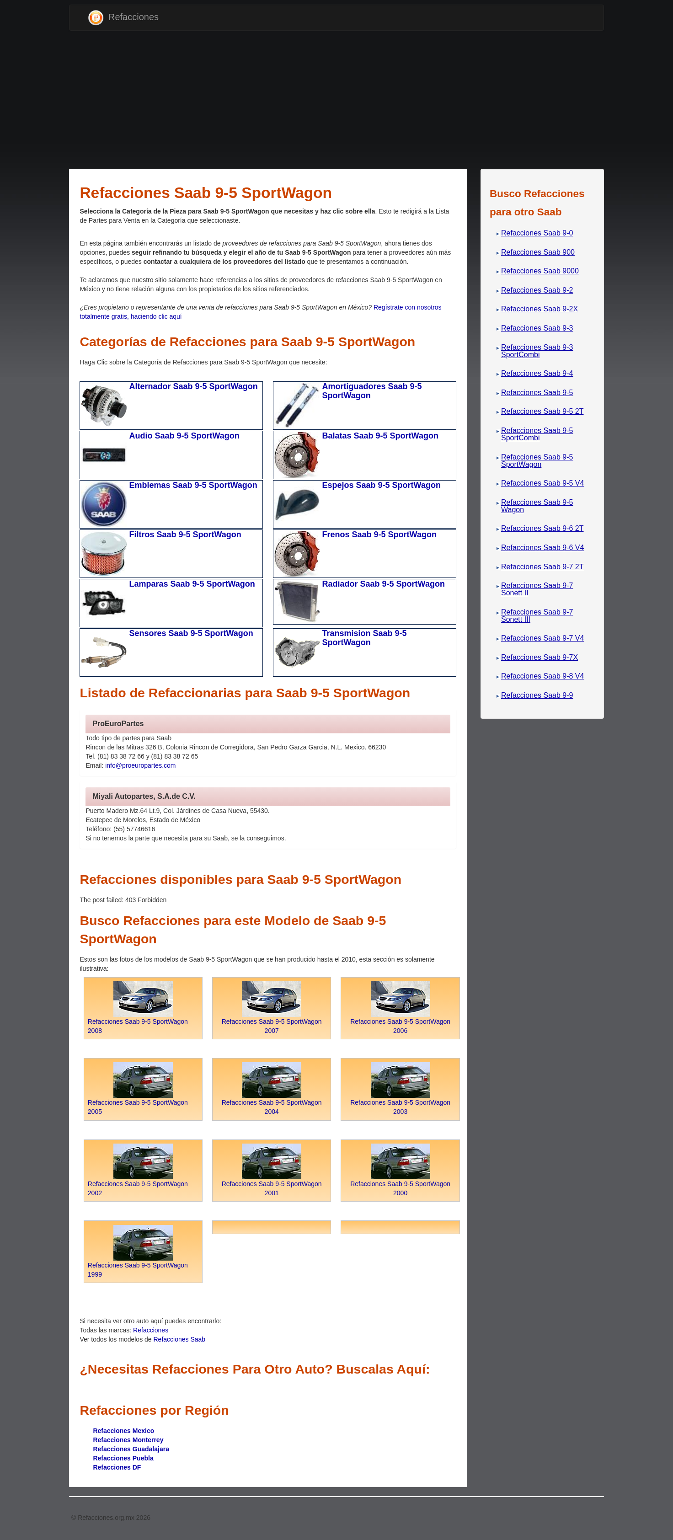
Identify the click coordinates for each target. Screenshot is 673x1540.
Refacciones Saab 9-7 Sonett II (537, 589)
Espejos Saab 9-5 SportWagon (381, 485)
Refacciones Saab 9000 (540, 271)
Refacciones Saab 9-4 (537, 373)
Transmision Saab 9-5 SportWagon (364, 638)
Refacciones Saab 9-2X (539, 309)
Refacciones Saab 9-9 (537, 695)
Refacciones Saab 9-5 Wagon (537, 505)
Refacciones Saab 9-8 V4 (542, 676)
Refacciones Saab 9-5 (537, 392)
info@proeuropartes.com (140, 765)
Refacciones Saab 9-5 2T (542, 411)
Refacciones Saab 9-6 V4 (542, 547)
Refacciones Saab (180, 1339)
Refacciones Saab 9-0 (537, 233)
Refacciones (123, 18)
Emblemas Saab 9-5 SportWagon (193, 485)
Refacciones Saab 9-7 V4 (542, 638)
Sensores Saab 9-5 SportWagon (191, 633)
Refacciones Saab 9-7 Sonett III (537, 615)
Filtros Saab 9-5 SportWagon (185, 534)
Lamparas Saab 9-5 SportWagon (192, 583)
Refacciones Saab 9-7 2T (542, 567)
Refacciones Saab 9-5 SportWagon (537, 460)
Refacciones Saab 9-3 (537, 328)
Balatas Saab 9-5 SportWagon (380, 435)
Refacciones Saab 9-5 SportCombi (537, 434)
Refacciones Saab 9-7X (539, 657)
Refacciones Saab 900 (538, 252)
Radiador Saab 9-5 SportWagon (383, 583)
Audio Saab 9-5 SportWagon (184, 435)
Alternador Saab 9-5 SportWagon (193, 386)
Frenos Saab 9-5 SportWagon (379, 534)
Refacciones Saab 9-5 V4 (542, 483)
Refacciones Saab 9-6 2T (542, 528)
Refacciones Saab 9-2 (537, 290)
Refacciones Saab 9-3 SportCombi (537, 350)
